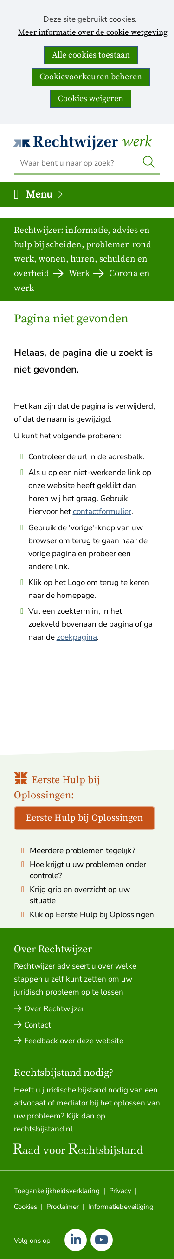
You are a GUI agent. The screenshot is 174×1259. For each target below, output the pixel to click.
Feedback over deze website (73, 1040)
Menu (45, 194)
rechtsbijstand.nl (43, 1129)
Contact (37, 1025)
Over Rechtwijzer (54, 1008)
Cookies (25, 1206)
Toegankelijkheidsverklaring (57, 1190)
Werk (136, 142)
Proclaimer (62, 1206)
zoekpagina (77, 637)
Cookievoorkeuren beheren (90, 76)
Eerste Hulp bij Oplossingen (84, 818)
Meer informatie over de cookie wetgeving (93, 33)
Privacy (120, 1190)
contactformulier (102, 511)
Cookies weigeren (90, 98)
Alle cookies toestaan (91, 55)
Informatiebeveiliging (121, 1206)
